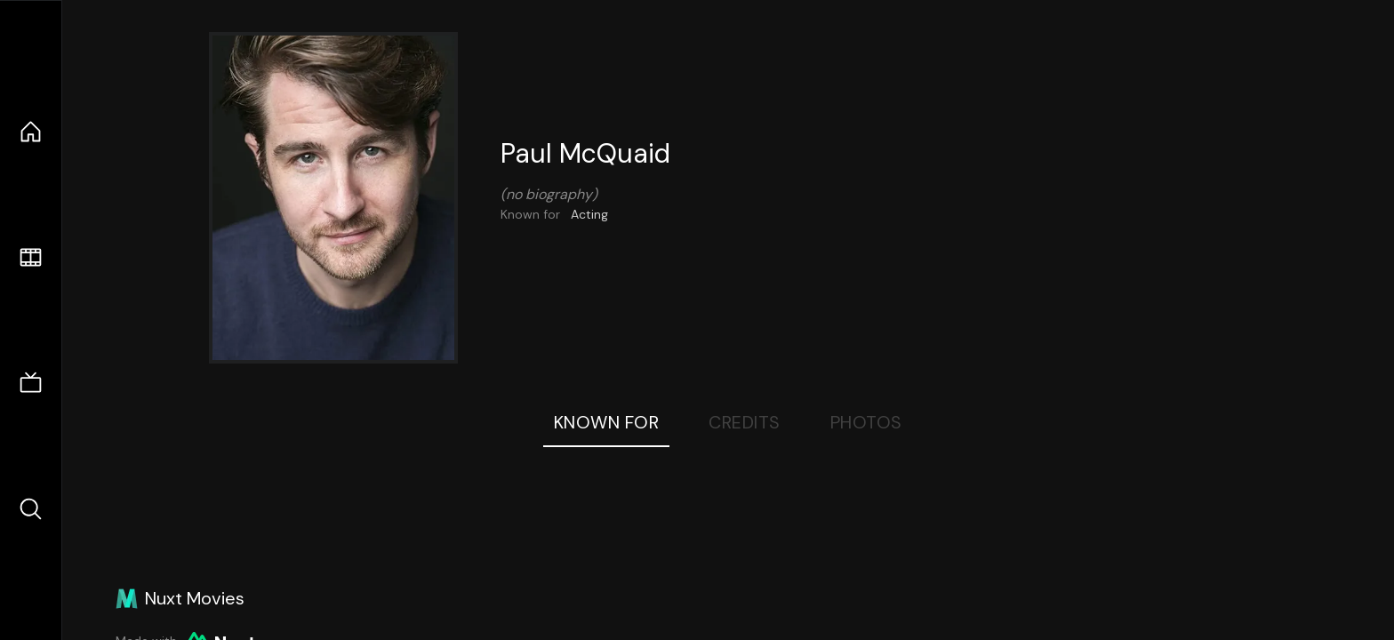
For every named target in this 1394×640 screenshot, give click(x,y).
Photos (866, 422)
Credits (745, 422)
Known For (607, 422)
